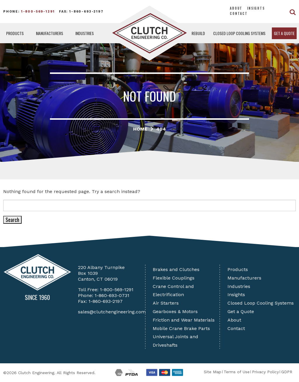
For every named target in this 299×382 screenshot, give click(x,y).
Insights (256, 8)
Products (15, 33)
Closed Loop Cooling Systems (239, 33)
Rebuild (198, 33)
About (236, 8)
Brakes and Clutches (176, 269)
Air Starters (166, 303)
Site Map (212, 371)
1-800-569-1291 (38, 11)
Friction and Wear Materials (184, 320)
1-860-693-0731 (112, 295)
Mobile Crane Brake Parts (181, 328)
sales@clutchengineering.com (112, 312)
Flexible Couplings (173, 278)
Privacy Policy (265, 371)
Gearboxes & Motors (175, 311)
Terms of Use (237, 371)
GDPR (286, 371)
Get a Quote (284, 33)
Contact (239, 13)
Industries (84, 33)
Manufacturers (49, 33)
